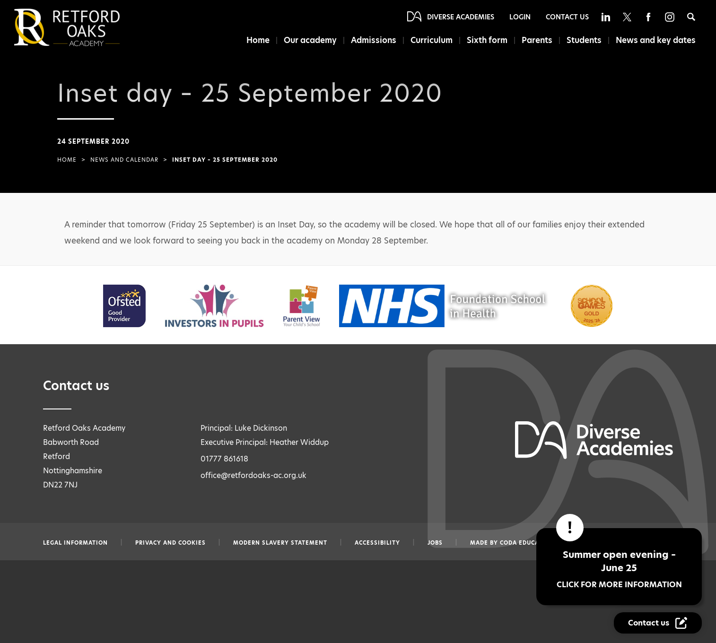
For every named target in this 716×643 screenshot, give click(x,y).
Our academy (305, 40)
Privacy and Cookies (170, 543)
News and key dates (656, 40)
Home (252, 40)
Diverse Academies (460, 17)
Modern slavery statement (280, 543)
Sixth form (484, 40)
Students (583, 40)
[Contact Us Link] (658, 623)
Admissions (370, 40)
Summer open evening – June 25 (619, 569)
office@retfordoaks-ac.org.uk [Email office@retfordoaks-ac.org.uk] (253, 475)
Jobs (435, 543)
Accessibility (377, 543)
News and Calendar (124, 160)
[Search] (691, 16)
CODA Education (527, 543)
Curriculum (429, 40)
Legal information (75, 543)
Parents (535, 40)
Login (520, 17)
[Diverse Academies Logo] (82, 27)
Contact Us (567, 17)
